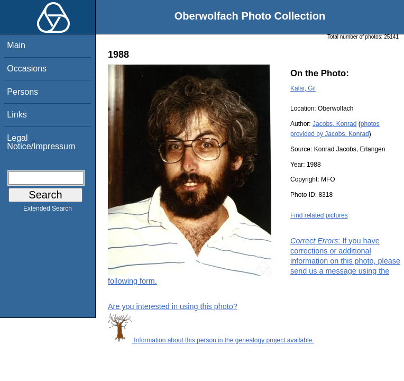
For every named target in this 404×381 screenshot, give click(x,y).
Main (16, 45)
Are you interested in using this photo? (172, 306)
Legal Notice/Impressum (41, 142)
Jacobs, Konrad (334, 124)
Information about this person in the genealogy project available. (211, 340)
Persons (22, 91)
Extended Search (47, 210)
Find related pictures (319, 215)
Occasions (27, 68)
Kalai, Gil (303, 88)
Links (16, 114)
